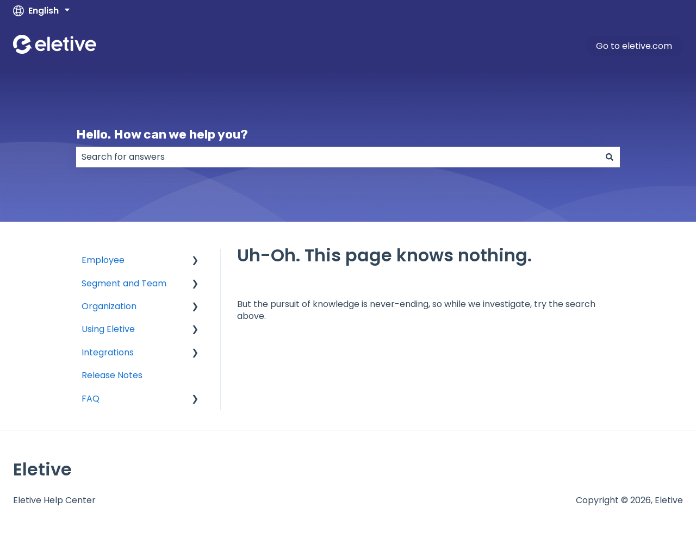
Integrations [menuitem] (108, 352)
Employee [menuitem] (103, 260)
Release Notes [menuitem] (112, 375)
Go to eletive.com (634, 46)
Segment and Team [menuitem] (124, 283)
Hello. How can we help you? (162, 134)
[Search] (609, 157)
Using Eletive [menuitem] (108, 329)
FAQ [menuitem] (91, 398)
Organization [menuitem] (109, 306)
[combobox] (337, 157)
